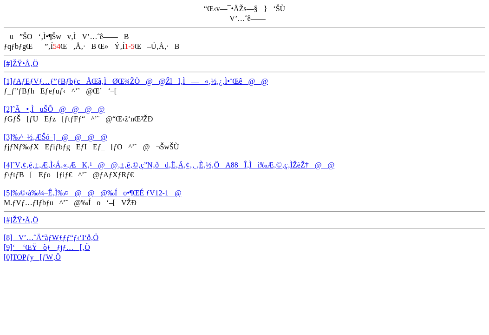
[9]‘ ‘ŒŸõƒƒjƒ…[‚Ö (47, 247)
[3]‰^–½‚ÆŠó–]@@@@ (55, 137)
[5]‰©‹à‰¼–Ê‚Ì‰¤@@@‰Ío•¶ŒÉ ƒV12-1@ (93, 193)
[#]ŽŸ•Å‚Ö (21, 63)
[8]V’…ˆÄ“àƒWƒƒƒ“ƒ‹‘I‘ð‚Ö (51, 237)
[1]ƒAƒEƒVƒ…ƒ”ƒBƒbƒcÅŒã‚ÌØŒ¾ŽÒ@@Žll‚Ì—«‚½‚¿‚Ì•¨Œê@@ (136, 81)
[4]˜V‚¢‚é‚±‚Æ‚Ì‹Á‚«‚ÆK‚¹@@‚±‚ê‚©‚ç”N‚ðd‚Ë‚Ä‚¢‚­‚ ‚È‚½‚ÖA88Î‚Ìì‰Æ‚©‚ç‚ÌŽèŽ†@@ (169, 165)
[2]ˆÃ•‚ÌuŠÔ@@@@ (54, 109)
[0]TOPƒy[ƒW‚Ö (32, 257)
